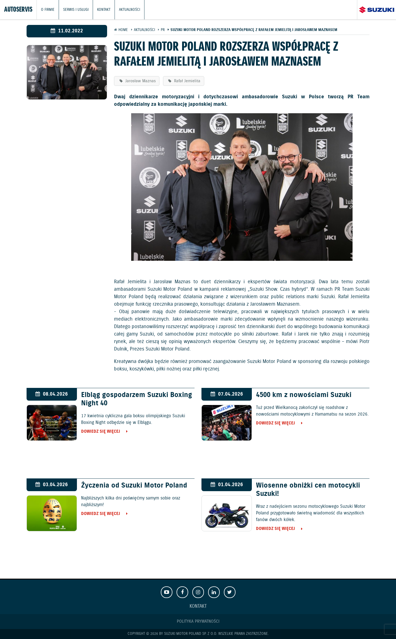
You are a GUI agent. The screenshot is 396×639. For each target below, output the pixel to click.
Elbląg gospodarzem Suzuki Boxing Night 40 (136, 399)
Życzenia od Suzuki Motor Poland (134, 485)
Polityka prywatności (198, 621)
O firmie (48, 9)
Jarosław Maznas (140, 81)
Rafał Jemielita (186, 81)
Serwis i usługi (76, 9)
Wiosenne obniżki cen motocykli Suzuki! (308, 490)
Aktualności (129, 9)
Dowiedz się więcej (100, 431)
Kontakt (103, 9)
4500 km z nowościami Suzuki (303, 395)
